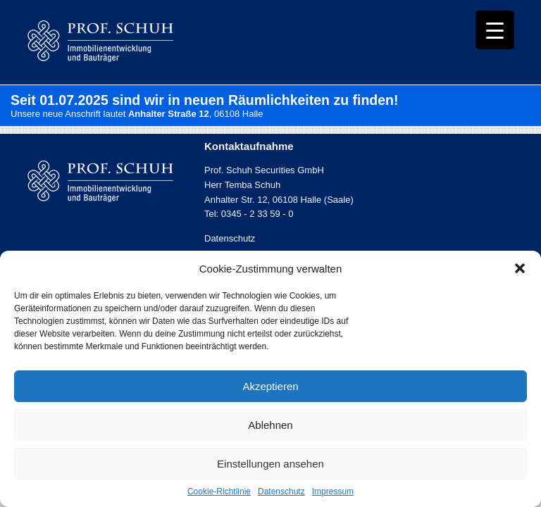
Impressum (333, 491)
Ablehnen (270, 425)
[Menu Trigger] (494, 30)
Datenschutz (281, 491)
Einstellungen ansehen (270, 464)
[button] (520, 268)
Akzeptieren (270, 386)
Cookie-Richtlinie (219, 491)
